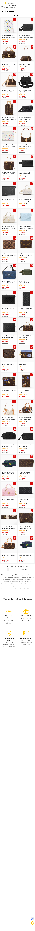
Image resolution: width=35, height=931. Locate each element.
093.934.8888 (12, 5)
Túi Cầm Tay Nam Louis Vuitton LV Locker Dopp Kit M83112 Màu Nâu (9, 118)
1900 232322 (12, 7)
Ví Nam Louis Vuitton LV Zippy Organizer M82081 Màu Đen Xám (25, 500)
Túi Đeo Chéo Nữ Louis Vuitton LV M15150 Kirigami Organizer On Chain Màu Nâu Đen (9, 527)
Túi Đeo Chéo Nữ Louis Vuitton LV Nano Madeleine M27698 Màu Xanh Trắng (9, 227)
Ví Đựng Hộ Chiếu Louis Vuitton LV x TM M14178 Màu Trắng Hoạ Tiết (8, 36)
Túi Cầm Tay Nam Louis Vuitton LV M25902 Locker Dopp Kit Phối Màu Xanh (26, 554)
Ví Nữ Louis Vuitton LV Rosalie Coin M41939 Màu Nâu (26, 254)
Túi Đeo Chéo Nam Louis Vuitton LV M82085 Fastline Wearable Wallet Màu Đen (26, 36)
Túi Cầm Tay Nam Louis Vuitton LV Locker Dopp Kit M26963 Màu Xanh (26, 282)
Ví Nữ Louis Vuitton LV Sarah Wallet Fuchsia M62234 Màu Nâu (25, 472)
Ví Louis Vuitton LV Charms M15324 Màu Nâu (26, 363)
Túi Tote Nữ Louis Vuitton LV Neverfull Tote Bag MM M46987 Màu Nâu (8, 172)
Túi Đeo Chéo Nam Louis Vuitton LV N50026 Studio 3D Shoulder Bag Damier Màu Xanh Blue (8, 282)
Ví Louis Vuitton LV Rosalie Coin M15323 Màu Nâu (9, 391)
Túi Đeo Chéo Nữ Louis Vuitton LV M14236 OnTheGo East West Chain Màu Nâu (26, 336)
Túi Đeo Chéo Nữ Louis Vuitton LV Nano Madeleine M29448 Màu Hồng (9, 500)
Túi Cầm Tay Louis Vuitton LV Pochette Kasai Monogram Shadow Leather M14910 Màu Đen (26, 445)
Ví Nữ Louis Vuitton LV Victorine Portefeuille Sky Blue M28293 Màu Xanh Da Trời (26, 227)
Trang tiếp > (23, 569)
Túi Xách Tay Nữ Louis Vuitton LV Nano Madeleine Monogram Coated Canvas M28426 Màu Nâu (9, 63)
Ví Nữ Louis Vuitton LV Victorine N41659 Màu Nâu (9, 254)
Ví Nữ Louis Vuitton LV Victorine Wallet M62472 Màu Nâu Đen (8, 363)
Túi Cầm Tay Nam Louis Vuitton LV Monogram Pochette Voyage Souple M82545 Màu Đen (8, 336)
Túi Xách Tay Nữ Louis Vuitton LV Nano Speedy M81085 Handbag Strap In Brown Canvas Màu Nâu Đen (9, 554)
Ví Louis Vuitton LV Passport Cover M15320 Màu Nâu (25, 391)
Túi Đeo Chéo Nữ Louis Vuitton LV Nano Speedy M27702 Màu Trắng (25, 200)
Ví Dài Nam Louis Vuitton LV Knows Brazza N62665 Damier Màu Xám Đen (26, 309)
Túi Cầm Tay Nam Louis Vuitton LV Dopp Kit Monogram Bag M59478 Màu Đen (8, 445)
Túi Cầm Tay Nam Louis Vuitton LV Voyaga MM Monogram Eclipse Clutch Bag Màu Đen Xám (8, 200)
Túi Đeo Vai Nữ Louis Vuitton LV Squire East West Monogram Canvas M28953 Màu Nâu (25, 63)
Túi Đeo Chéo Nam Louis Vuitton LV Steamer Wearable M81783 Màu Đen (25, 118)
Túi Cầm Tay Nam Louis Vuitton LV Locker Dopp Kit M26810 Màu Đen (26, 172)
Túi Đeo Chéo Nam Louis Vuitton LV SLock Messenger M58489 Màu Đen (25, 91)
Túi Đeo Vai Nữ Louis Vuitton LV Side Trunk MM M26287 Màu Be (8, 418)
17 (17, 569)
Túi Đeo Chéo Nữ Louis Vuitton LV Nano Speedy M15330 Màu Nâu (25, 418)
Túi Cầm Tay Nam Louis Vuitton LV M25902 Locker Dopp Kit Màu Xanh (9, 472)
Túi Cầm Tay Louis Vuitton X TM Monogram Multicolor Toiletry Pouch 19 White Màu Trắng (9, 145)
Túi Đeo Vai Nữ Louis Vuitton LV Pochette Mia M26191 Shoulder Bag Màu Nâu (26, 145)
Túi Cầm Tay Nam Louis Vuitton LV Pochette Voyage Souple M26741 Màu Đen (8, 309)
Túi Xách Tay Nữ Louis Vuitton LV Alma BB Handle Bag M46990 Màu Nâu (9, 91)
